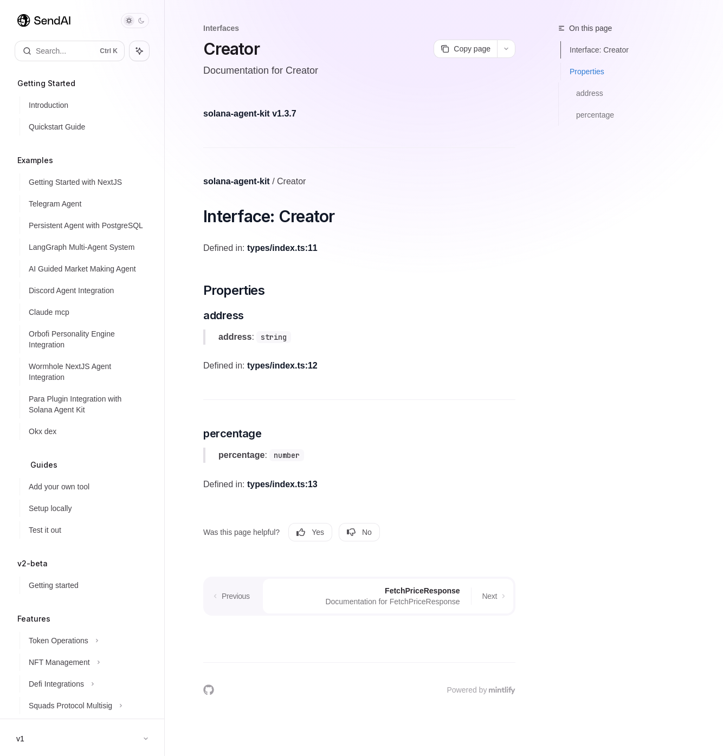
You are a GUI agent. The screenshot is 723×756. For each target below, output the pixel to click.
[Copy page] (465, 49)
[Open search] (69, 51)
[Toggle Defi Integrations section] (86, 684)
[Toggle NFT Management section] (86, 662)
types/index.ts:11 (282, 248)
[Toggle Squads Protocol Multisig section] (86, 705)
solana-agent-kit (236, 181)
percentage (595, 115)
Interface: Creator (599, 50)
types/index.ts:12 (282, 365)
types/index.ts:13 (282, 484)
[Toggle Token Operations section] (86, 640)
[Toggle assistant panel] (139, 51)
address (589, 93)
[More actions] (506, 49)
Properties (587, 71)
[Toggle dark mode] (135, 20)
